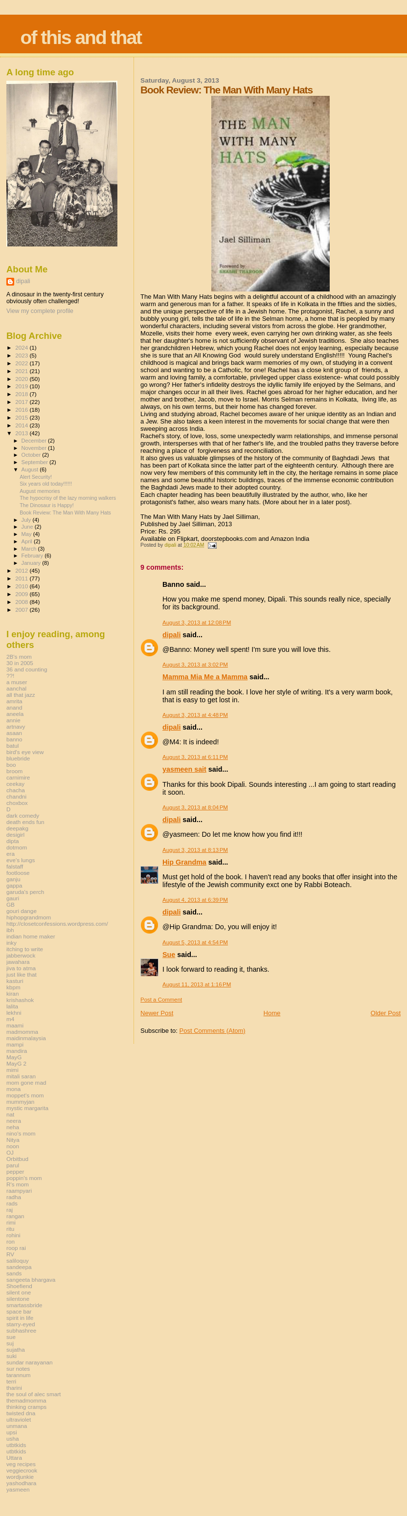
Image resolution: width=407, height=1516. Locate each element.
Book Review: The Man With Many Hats (65, 512)
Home (272, 1013)
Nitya (13, 1140)
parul (12, 1165)
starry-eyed (20, 1324)
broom (14, 771)
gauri (12, 898)
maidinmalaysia (26, 1038)
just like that (21, 974)
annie (13, 720)
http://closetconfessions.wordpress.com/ (57, 923)
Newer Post (156, 1013)
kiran (12, 993)
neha (12, 1127)
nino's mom (21, 1133)
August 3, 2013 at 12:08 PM (196, 622)
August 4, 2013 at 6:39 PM (195, 900)
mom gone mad (26, 1082)
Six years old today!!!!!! (46, 484)
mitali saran (21, 1076)
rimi (11, 1222)
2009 (22, 594)
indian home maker (30, 936)
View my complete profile (39, 311)
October (32, 455)
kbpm (13, 987)
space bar (18, 1311)
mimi (12, 1070)
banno (14, 739)
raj (9, 1209)
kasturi (14, 981)
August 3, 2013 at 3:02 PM (195, 665)
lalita (12, 1006)
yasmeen (18, 1489)
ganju (13, 879)
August (31, 469)
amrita (14, 701)
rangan (15, 1216)
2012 (22, 570)
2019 (22, 386)
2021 (22, 371)
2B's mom (19, 656)
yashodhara (21, 1483)
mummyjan (20, 1101)
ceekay (15, 783)
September (36, 462)
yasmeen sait (184, 769)
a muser (16, 682)
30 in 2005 (19, 663)
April (28, 541)
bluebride (18, 758)
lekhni (14, 1012)
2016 (22, 409)
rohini (13, 1235)
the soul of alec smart (33, 1394)
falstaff (14, 866)
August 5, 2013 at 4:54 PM (195, 942)
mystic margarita (27, 1108)
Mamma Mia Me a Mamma (205, 677)
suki (11, 1356)
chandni (16, 796)
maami (14, 1025)
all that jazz (20, 694)
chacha (15, 790)
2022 (22, 363)
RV (10, 1254)
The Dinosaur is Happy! (47, 505)
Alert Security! (36, 477)
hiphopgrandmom (28, 917)
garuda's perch (25, 892)
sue (11, 1337)
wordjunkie (20, 1476)
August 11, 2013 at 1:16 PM (196, 984)
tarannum (18, 1375)
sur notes (18, 1368)
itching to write (24, 949)
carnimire (18, 777)
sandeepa (18, 1267)
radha (13, 1197)
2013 (22, 433)
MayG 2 (16, 1063)
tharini (14, 1387)
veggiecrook (21, 1470)
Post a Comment (161, 1000)
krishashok (20, 1000)
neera (13, 1120)
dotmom (16, 847)
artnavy (15, 726)
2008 (22, 602)
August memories (40, 491)
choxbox (17, 803)
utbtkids (16, 1445)
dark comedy (22, 815)
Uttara (14, 1457)
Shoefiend (19, 1286)
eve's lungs (20, 860)
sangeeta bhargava (30, 1279)
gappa (14, 885)
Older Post (386, 1013)
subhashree (21, 1330)
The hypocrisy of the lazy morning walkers (68, 498)
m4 (10, 1019)
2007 (22, 609)
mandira (16, 1051)
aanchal (16, 688)
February (33, 555)
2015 (22, 417)
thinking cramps (26, 1407)
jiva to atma (21, 968)
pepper (15, 1171)
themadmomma (26, 1400)
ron (10, 1241)
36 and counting (26, 669)
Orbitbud (17, 1159)
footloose (18, 872)
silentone (17, 1298)
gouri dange (21, 911)
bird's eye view (25, 752)
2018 (22, 394)
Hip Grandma (184, 862)
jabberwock (20, 955)
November (35, 448)
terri (11, 1381)
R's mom (17, 1184)
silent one (18, 1292)
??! (10, 675)
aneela (14, 714)
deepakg (17, 828)
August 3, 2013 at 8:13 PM (195, 850)
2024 (22, 347)
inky (11, 942)
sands (14, 1273)
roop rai (16, 1248)
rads (12, 1203)
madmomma (22, 1031)
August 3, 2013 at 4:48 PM (195, 715)
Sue (168, 955)
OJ (10, 1152)
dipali (171, 635)
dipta (12, 841)
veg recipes (21, 1464)
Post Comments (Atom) (213, 1030)
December (35, 441)
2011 (22, 578)
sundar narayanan (29, 1362)
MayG (14, 1057)
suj (10, 1343)
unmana (16, 1426)
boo (11, 764)
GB (10, 904)
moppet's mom (25, 1095)
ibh (10, 930)
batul (12, 745)
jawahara (18, 962)
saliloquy (17, 1260)
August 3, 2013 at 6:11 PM (195, 757)
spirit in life (19, 1318)
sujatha (15, 1349)
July (27, 520)
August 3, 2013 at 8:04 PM (195, 807)
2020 (22, 379)
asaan (14, 733)
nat (10, 1114)
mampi (14, 1044)
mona (13, 1089)
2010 (22, 586)
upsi (11, 1432)
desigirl (15, 834)
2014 (22, 425)
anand (14, 707)
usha (12, 1438)
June (28, 527)
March (30, 549)
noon (12, 1146)
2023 (22, 355)
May (27, 534)
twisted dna (20, 1413)
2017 (22, 402)
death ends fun (25, 822)
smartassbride (24, 1305)
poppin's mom (24, 1178)
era (10, 853)
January (32, 563)
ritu (10, 1229)
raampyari (19, 1190)
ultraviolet (18, 1419)
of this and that (81, 37)
